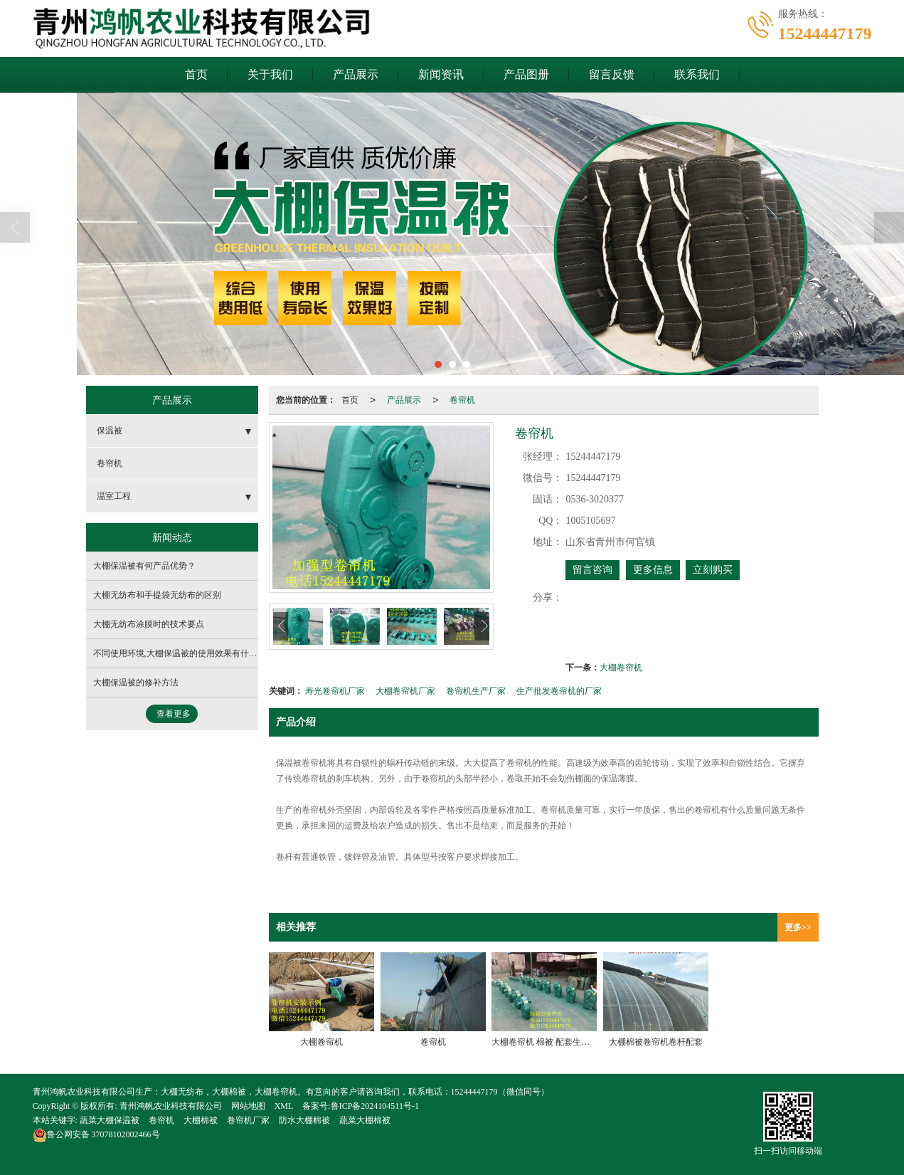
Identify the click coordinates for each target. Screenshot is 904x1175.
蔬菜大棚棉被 (364, 1120)
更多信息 (653, 569)
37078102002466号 (96, 1134)
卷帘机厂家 (248, 1120)
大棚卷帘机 (621, 668)
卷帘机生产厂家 (476, 691)
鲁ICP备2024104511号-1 (375, 1106)
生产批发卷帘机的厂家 (559, 691)
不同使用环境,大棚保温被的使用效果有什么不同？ (188, 653)
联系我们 (697, 74)
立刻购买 (713, 569)
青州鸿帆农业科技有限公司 (170, 1106)
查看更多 (173, 714)
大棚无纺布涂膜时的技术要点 (148, 624)
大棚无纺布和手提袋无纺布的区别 (157, 595)
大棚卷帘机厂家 (405, 691)
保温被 (109, 431)
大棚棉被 (201, 1120)
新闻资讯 (441, 74)
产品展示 (355, 74)
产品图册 (526, 74)
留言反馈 (611, 74)
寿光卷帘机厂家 (335, 691)
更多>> (798, 927)
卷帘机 (462, 400)
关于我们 (270, 74)
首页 (196, 74)
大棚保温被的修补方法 (136, 682)
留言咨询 (592, 569)
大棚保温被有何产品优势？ (144, 566)
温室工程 (114, 496)
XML (284, 1106)
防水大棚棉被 (304, 1120)
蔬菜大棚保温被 (109, 1120)
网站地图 (248, 1106)
